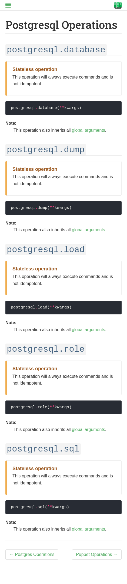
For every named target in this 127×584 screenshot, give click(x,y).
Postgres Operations (31, 554)
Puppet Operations (97, 554)
